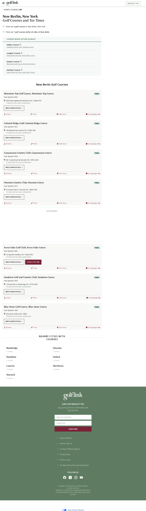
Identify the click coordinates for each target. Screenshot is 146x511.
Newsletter (133, 3)
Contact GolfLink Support (68, 449)
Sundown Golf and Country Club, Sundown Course (29, 277)
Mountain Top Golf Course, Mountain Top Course (29, 93)
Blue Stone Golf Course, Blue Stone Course (21, 64)
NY (20, 9)
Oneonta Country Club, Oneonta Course (20, 47)
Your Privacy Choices (73, 510)
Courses (14, 9)
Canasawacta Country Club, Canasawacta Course (28, 153)
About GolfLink (64, 438)
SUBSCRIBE (73, 429)
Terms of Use (64, 460)
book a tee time (33, 262)
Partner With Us (64, 443)
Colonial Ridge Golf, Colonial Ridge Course (25, 123)
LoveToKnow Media (81, 486)
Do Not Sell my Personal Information (73, 465)
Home (6, 9)
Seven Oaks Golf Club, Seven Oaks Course (21, 55)
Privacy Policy (63, 454)
